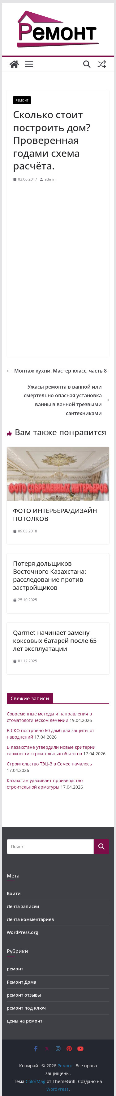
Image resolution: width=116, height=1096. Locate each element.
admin (50, 179)
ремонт (21, 100)
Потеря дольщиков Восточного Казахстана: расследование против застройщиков (49, 575)
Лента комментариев (30, 919)
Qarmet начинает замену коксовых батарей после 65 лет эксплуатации (55, 640)
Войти (14, 893)
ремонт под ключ (26, 1008)
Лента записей (23, 906)
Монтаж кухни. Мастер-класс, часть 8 (57, 370)
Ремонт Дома (21, 982)
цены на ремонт (24, 1021)
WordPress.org (22, 932)
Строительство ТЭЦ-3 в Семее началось (49, 764)
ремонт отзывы (24, 995)
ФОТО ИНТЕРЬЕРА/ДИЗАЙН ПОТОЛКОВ (55, 514)
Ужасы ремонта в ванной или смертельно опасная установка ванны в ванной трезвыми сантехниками (66, 400)
